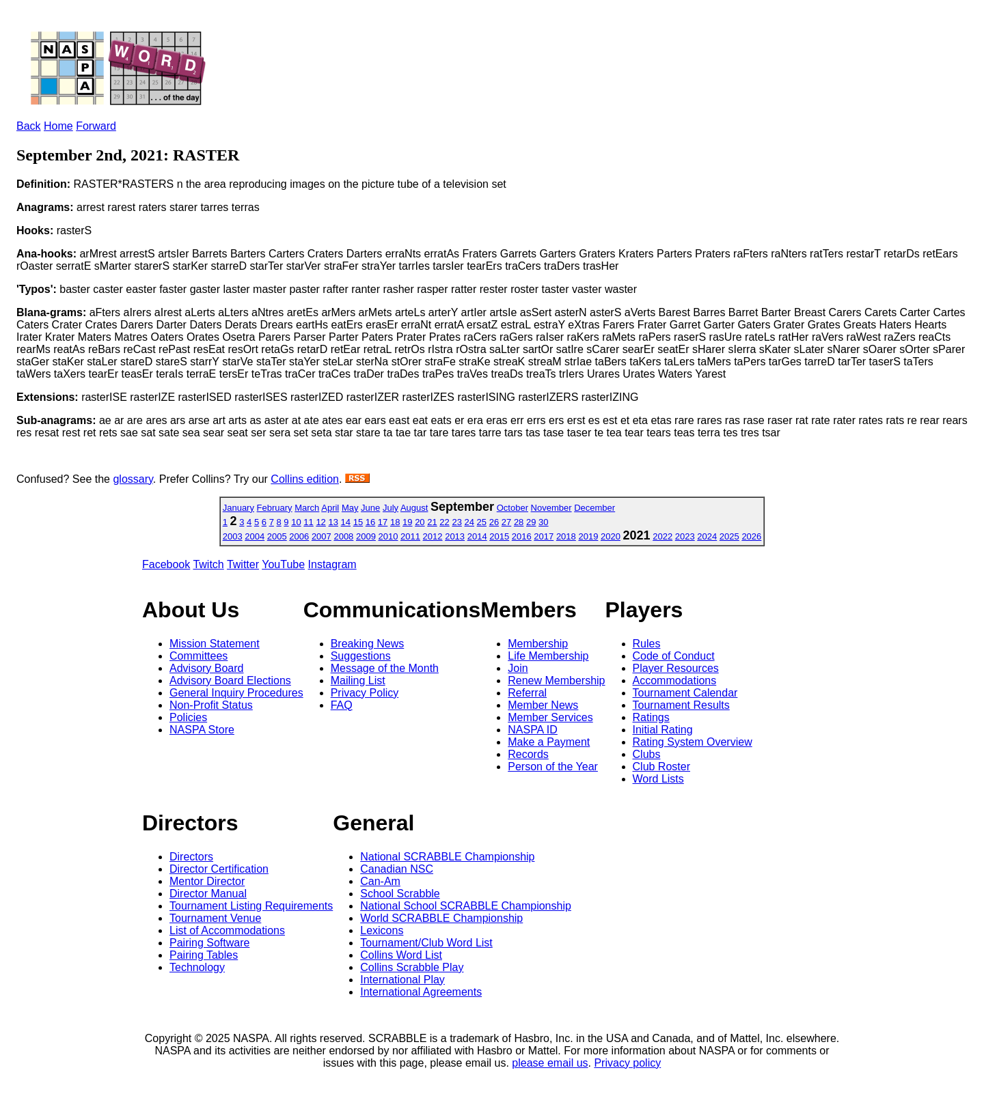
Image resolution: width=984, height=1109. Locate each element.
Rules (647, 643)
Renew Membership (556, 680)
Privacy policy (627, 1063)
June (370, 508)
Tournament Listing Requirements (251, 906)
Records (528, 754)
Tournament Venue (215, 918)
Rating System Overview (692, 742)
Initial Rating (663, 729)
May (350, 508)
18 (395, 522)
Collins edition (305, 479)
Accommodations (675, 680)
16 (370, 522)
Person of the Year (553, 766)
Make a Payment (549, 742)
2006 (299, 536)
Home (58, 126)
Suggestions (361, 656)
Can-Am (380, 881)
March (307, 508)
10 (296, 522)
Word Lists (658, 779)
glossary (132, 479)
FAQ (342, 705)
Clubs (647, 754)
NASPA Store (201, 729)
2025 (729, 536)
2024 (707, 536)
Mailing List (358, 680)
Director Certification (219, 869)
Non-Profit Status (211, 705)
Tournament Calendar (685, 693)
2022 (662, 536)
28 (518, 522)
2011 (410, 536)
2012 (433, 536)
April (330, 508)
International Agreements (421, 992)
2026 (751, 536)
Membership (538, 643)
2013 (455, 536)
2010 (388, 536)
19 (407, 522)
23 (456, 522)
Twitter (243, 564)
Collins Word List (401, 955)
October (512, 508)
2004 (254, 536)
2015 (499, 536)
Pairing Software (209, 943)
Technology (197, 967)
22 (444, 522)
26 (494, 522)
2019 (588, 536)
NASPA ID (533, 729)
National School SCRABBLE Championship (465, 906)
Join (518, 668)
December (594, 508)
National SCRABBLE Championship (447, 856)
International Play (402, 979)
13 (333, 522)
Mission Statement (214, 643)
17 (382, 522)
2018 (566, 536)
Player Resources (676, 668)
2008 (343, 536)
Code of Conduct (674, 656)
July (390, 508)
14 (346, 522)
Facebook (166, 564)
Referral (527, 693)
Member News (543, 705)
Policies (188, 717)
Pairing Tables (203, 955)
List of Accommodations (227, 930)
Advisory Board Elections (230, 680)
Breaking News (368, 643)
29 (531, 522)
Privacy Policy (365, 693)
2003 (233, 536)
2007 (321, 536)
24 (469, 522)
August (414, 508)
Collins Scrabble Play (411, 967)
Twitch (208, 564)
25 (482, 522)
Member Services (550, 717)
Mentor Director (207, 881)
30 (543, 522)
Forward (96, 126)
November (551, 508)
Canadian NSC (396, 869)
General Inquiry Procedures (236, 693)
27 (506, 522)
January (238, 508)
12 (320, 522)
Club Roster (661, 766)
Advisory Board (206, 668)
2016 (522, 536)
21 (432, 522)
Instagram (332, 564)
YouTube (283, 564)
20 (419, 522)
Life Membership (548, 656)
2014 (477, 536)
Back (28, 126)
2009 (366, 536)
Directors (191, 856)
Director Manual (208, 893)
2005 (277, 536)
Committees (198, 656)
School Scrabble (400, 893)
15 (358, 522)
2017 (544, 536)
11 (308, 522)
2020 (610, 536)
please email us (550, 1063)
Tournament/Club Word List (426, 943)
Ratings (651, 717)
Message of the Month (385, 668)
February (274, 508)
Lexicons (381, 930)
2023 (685, 536)
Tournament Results (681, 705)
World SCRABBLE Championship (441, 918)
